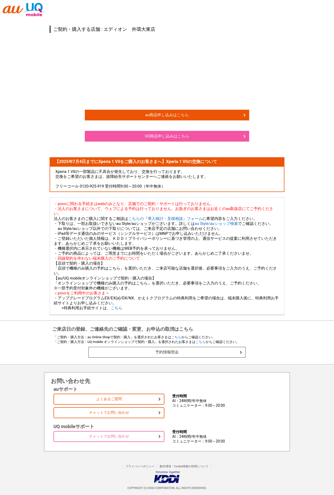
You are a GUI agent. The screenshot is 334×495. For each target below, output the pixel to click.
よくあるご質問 (109, 399)
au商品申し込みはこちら (167, 115)
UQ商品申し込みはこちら (167, 136)
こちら (116, 308)
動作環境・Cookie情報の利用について (184, 466)
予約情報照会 (167, 352)
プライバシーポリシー (140, 466)
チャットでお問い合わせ (109, 412)
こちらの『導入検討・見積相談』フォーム (165, 218)
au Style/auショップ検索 (216, 223)
